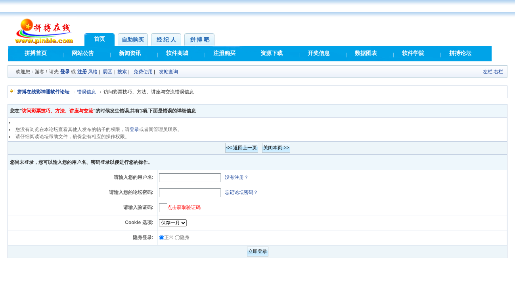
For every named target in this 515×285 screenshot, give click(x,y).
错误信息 (86, 92)
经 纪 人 (166, 40)
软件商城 (177, 53)
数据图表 (366, 53)
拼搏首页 (36, 53)
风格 (93, 71)
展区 (107, 71)
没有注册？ (237, 177)
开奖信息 (319, 53)
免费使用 (143, 71)
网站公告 (83, 53)
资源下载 (271, 53)
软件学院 (413, 53)
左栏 (487, 71)
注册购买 (224, 53)
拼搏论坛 (460, 53)
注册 (82, 71)
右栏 (498, 71)
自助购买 (133, 40)
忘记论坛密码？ (241, 192)
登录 (65, 71)
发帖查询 (168, 71)
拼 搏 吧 (199, 40)
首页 (99, 39)
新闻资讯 (130, 53)
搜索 (122, 71)
